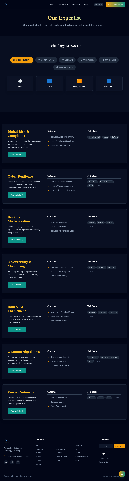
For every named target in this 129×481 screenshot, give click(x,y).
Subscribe (119, 446)
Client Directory (61, 457)
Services (78, 445)
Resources (39, 460)
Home (51, 5)
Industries (39, 449)
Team (77, 449)
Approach (58, 453)
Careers (38, 453)
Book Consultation (115, 5)
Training (38, 457)
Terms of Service (105, 462)
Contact (85, 5)
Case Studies (60, 449)
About (77, 453)
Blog (77, 460)
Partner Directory (81, 457)
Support (58, 460)
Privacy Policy (104, 458)
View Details (17, 154)
